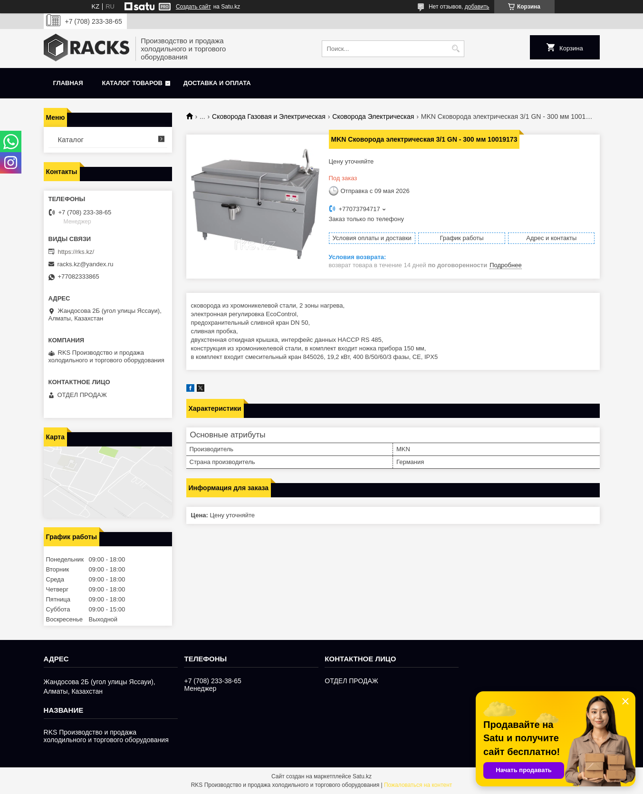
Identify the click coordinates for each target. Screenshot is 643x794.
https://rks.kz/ (76, 251)
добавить (477, 6)
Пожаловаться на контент (418, 785)
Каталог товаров (132, 83)
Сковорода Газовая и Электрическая (269, 116)
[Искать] (456, 48)
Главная (68, 83)
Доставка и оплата (217, 83)
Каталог (71, 140)
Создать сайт (193, 6)
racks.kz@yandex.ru (86, 264)
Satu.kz (362, 776)
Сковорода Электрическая (373, 116)
